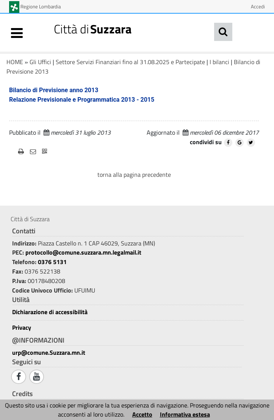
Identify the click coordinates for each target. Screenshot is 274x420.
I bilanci (219, 61)
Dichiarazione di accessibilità (50, 312)
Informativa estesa (185, 414)
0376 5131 (52, 261)
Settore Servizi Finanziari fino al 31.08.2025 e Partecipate (130, 61)
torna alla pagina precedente (134, 174)
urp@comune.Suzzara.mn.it (48, 352)
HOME (14, 61)
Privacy (21, 327)
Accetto (142, 414)
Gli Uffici (40, 61)
